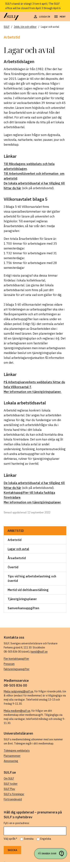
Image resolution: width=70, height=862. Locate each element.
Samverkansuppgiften (23, 608)
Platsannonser (12, 755)
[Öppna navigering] (59, 17)
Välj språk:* (10, 838)
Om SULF (9, 778)
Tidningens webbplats (17, 750)
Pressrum (9, 664)
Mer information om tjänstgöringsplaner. (32, 392)
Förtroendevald (13, 799)
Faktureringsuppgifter (16, 669)
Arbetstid (15, 531)
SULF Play (9, 789)
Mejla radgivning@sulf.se (18, 691)
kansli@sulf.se (39, 651)
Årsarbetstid (17, 558)
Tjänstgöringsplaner (22, 599)
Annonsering (11, 761)
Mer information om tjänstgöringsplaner (32, 502)
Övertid (13, 567)
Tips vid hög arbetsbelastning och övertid (32, 578)
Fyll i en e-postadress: (16, 823)
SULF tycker (11, 783)
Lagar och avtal (18, 549)
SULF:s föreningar (14, 794)
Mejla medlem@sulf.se (17, 710)
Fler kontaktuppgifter (16, 658)
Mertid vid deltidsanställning (28, 590)
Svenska (29, 838)
